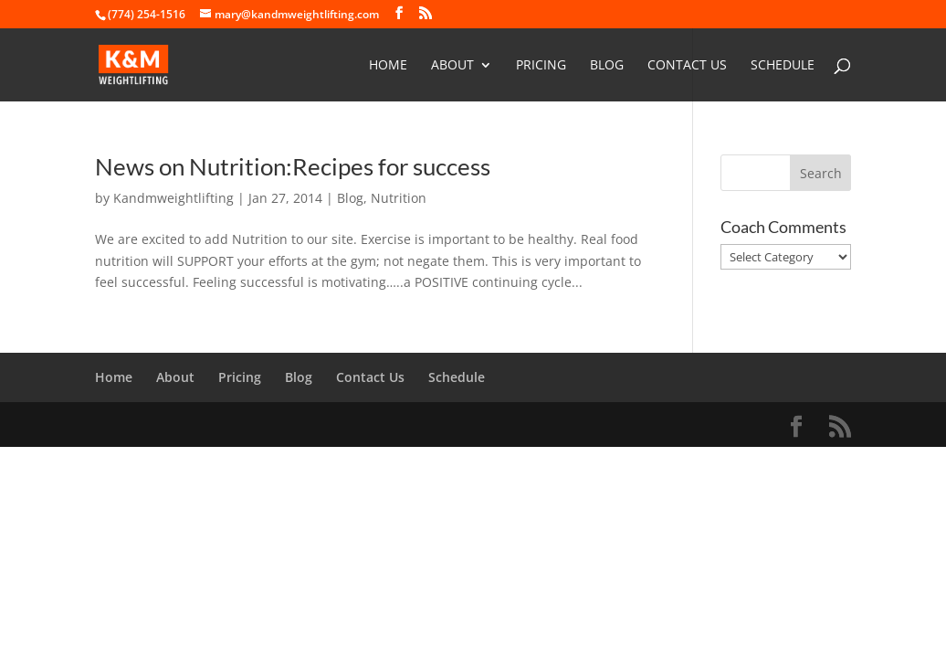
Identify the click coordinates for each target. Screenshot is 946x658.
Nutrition (398, 198)
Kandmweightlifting (173, 198)
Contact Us (687, 65)
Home (388, 65)
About (452, 65)
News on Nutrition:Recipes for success (292, 166)
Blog (607, 65)
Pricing (541, 65)
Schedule (783, 65)
